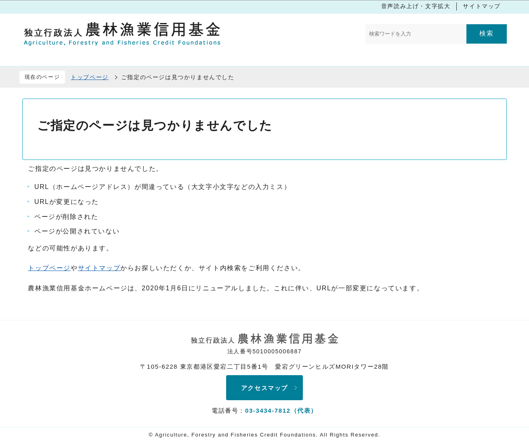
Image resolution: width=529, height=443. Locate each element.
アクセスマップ (264, 387)
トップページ (90, 77)
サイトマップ (482, 6)
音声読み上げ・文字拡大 (416, 6)
